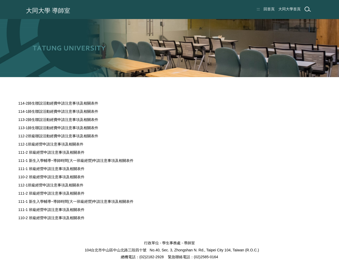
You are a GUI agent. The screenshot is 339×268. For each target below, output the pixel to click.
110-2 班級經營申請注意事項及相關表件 (51, 177)
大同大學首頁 (289, 9)
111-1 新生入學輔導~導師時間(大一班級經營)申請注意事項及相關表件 (75, 160)
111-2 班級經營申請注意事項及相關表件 (51, 152)
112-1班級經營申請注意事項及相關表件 (50, 144)
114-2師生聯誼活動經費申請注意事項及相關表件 (58, 103)
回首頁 (269, 9)
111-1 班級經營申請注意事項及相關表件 (51, 169)
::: (258, 9)
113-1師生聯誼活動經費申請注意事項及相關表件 (58, 128)
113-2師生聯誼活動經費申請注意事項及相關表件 (58, 119)
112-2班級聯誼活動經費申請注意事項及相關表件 (58, 136)
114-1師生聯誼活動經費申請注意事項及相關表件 (58, 111)
